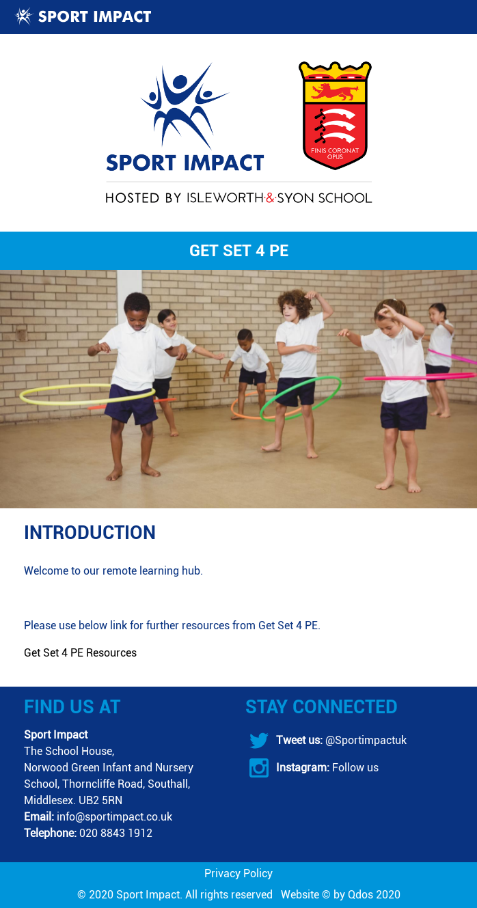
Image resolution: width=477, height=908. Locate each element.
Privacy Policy (238, 873)
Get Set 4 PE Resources (80, 652)
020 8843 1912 (115, 833)
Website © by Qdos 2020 (340, 894)
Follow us (354, 767)
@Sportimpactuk (365, 740)
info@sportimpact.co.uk (114, 816)
